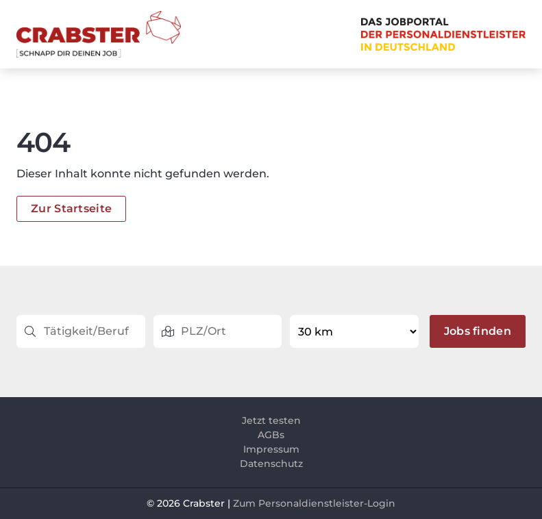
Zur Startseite (71, 208)
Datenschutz (271, 463)
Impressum (271, 449)
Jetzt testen (271, 420)
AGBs (271, 435)
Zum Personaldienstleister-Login (314, 503)
